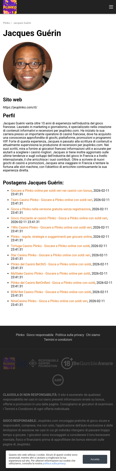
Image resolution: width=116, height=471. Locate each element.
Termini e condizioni (58, 339)
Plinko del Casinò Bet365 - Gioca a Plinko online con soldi (51, 264)
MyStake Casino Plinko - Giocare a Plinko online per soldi (50, 273)
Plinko (6, 22)
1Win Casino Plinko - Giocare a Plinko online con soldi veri (51, 227)
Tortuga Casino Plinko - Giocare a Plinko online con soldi (50, 246)
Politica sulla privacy (69, 335)
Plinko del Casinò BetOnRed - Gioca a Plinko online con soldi (53, 283)
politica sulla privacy (54, 463)
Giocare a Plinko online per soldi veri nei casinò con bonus (51, 190)
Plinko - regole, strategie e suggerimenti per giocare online (51, 237)
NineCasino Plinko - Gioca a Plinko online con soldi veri (49, 301)
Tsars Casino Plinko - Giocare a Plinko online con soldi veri (51, 200)
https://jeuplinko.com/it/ (20, 107)
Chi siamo (93, 335)
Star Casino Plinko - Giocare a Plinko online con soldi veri (50, 255)
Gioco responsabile (40, 335)
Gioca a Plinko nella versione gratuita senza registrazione (51, 209)
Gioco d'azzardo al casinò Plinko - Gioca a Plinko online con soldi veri (59, 218)
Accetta (95, 459)
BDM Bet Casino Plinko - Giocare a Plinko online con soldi (51, 292)
